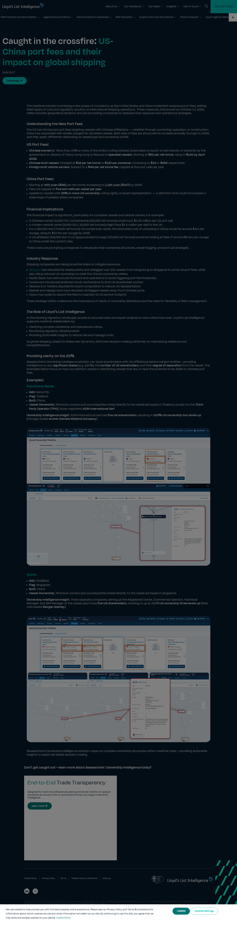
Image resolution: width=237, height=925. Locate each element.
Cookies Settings (204, 911)
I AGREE (181, 911)
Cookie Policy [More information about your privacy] (63, 918)
